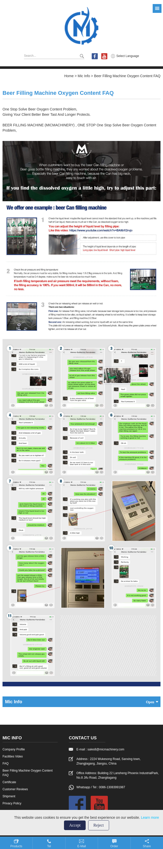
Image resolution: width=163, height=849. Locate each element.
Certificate (9, 782)
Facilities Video (13, 756)
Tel (49, 846)
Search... (30, 55)
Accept (74, 825)
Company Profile (14, 749)
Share (147, 846)
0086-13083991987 (112, 787)
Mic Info (84, 76)
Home (69, 76)
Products (16, 846)
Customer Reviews (15, 789)
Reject (98, 825)
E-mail (81, 846)
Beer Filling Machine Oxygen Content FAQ (127, 76)
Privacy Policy (12, 803)
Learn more (150, 817)
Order (114, 846)
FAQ (6, 763)
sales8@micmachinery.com (105, 749)
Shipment (9, 796)
